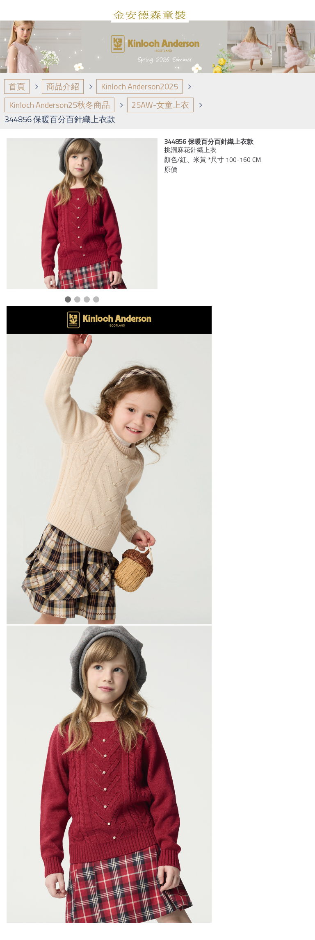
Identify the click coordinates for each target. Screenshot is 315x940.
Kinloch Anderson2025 (139, 86)
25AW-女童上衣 (160, 104)
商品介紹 (62, 86)
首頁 (17, 86)
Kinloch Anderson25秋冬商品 (59, 104)
